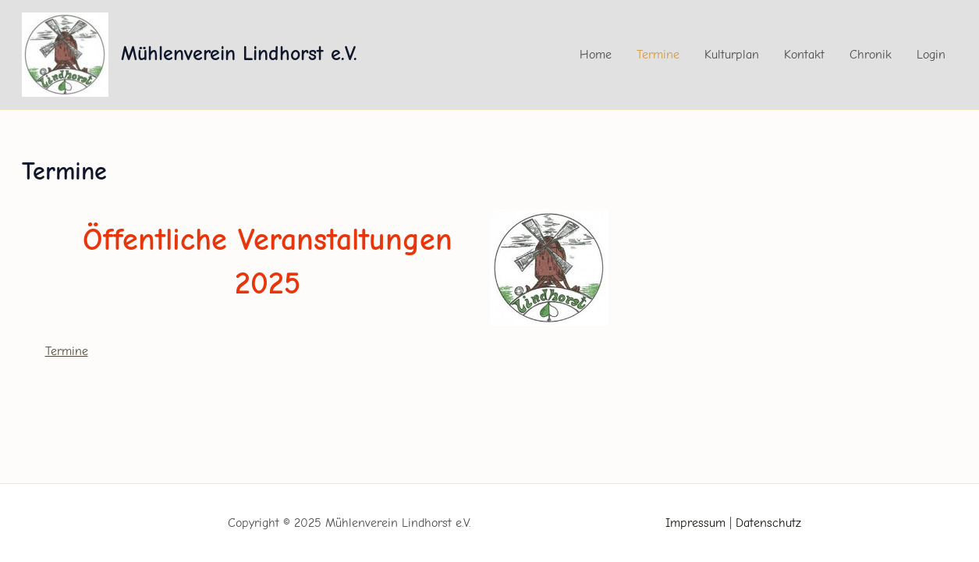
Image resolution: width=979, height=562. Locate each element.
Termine (658, 55)
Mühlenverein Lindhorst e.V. (239, 54)
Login (931, 55)
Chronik (871, 55)
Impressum (695, 523)
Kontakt (804, 55)
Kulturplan (731, 55)
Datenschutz (768, 523)
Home (596, 55)
